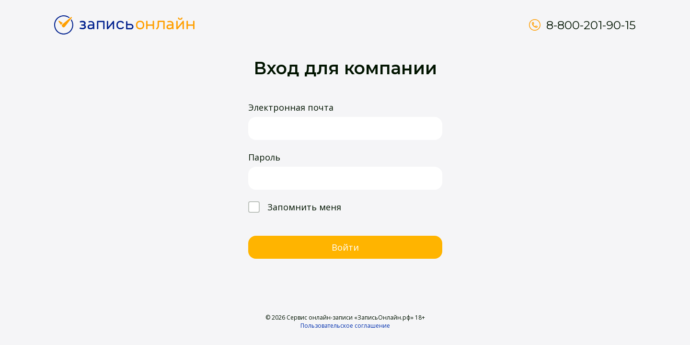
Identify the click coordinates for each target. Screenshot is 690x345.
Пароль (264, 157)
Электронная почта (291, 107)
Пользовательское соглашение (345, 326)
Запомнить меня (294, 207)
